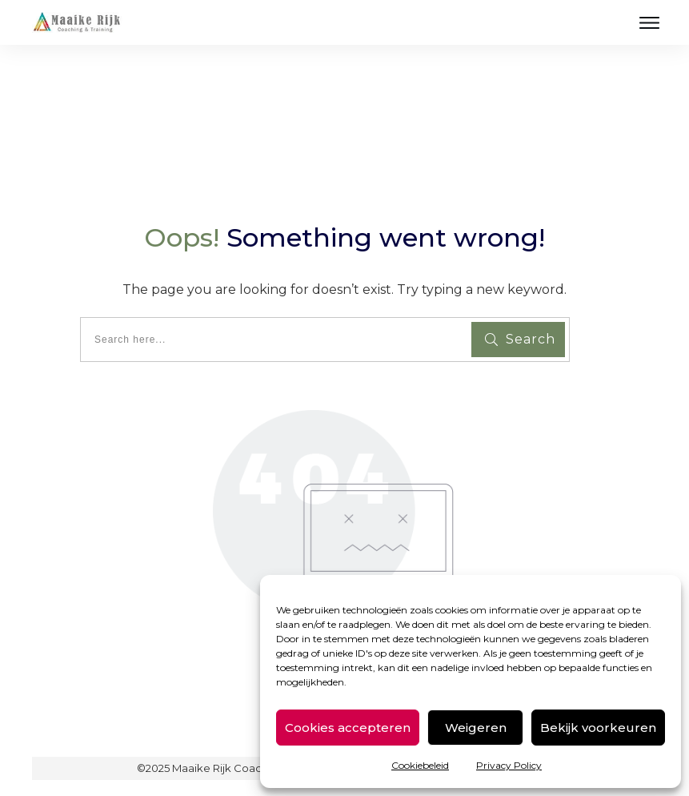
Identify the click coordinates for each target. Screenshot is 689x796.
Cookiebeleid (420, 765)
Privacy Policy (509, 765)
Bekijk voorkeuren (598, 727)
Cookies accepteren (348, 727)
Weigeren (476, 727)
